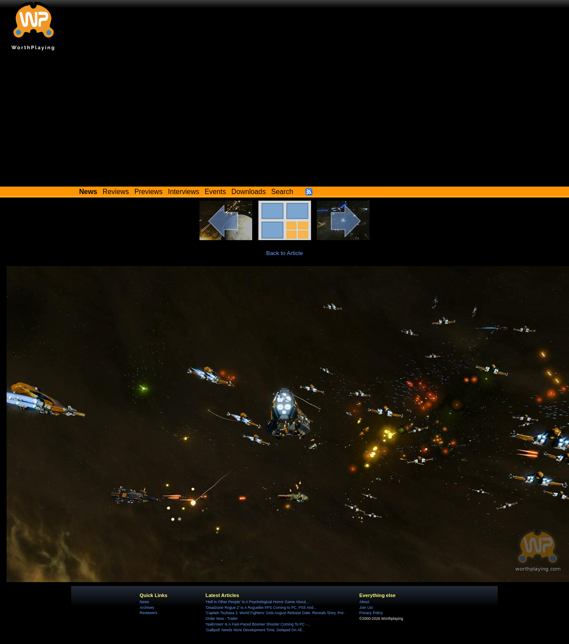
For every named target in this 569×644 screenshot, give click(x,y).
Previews (148, 191)
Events (215, 191)
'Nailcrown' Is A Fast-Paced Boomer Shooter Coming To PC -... (258, 624)
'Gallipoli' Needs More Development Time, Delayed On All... (255, 630)
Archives (147, 607)
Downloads (249, 191)
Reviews (116, 191)
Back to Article (284, 253)
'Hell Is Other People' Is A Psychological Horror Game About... (257, 602)
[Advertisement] (285, 120)
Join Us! (366, 607)
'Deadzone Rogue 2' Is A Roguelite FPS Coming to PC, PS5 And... (261, 607)
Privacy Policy (371, 613)
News (144, 602)
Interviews (183, 191)
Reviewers (148, 613)
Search (282, 191)
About (364, 602)
